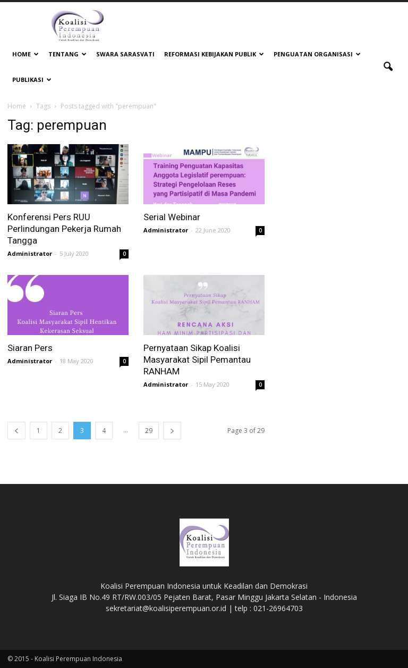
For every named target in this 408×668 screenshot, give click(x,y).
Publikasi (32, 80)
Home (25, 54)
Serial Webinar (171, 217)
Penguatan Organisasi (317, 54)
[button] (388, 67)
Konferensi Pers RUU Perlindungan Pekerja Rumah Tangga (64, 229)
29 (148, 430)
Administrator (29, 253)
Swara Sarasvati (125, 54)
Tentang (67, 54)
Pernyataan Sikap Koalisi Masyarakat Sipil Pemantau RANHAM (197, 360)
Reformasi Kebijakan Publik (214, 54)
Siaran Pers (30, 348)
